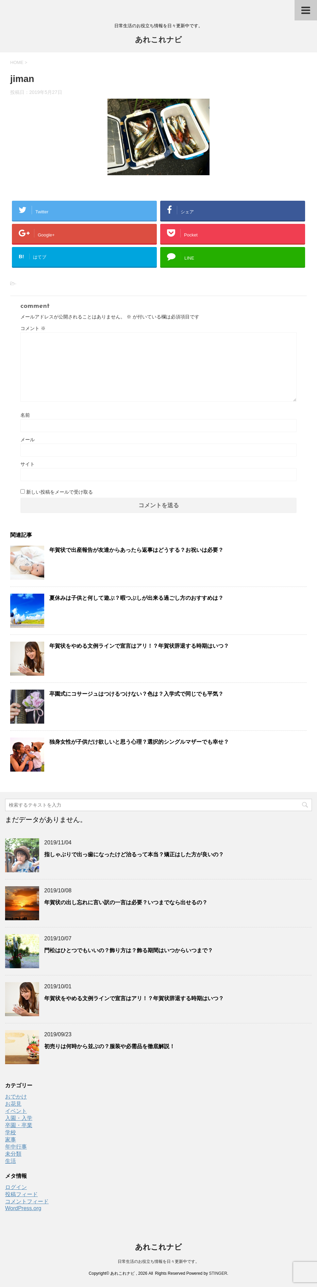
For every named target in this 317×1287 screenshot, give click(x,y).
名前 (25, 415)
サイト (27, 464)
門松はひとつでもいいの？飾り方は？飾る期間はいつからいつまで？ (128, 950)
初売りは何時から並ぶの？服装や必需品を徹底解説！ (109, 1046)
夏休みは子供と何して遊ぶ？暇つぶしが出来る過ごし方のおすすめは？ (136, 598)
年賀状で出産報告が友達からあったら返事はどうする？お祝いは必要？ (136, 550)
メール (27, 439)
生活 (10, 1161)
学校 (10, 1132)
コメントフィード (27, 1201)
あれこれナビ (158, 40)
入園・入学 (18, 1118)
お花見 (13, 1104)
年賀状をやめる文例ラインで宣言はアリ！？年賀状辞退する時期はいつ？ (139, 646)
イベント (16, 1111)
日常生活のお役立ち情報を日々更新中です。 (158, 1261)
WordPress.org (23, 1208)
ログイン (16, 1187)
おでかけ (16, 1097)
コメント (33, 328)
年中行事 (16, 1147)
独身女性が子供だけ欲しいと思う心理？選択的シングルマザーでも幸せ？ (139, 742)
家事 (10, 1139)
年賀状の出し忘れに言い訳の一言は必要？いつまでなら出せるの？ (125, 902)
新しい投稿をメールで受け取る (59, 492)
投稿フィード (21, 1194)
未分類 (13, 1154)
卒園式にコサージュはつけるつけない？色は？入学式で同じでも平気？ (136, 694)
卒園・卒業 (18, 1125)
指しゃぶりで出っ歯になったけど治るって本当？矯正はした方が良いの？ (134, 854)
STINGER (218, 1273)
